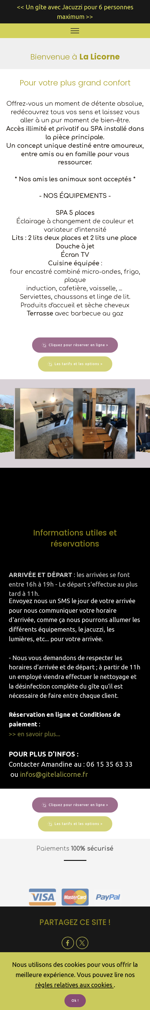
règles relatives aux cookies (74, 984)
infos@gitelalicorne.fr (54, 774)
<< (20, 6)
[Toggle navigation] (75, 31)
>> (89, 16)
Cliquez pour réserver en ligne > (75, 354)
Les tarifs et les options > (75, 373)
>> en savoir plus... (34, 733)
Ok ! (75, 1000)
